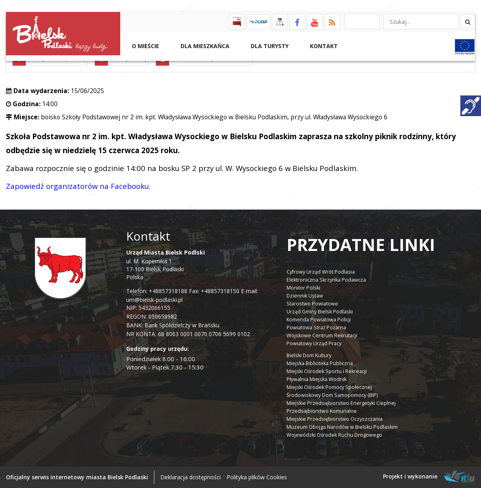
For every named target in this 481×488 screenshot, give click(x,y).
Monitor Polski (303, 287)
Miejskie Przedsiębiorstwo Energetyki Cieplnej (341, 403)
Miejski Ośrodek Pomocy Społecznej (329, 387)
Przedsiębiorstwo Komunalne (322, 411)
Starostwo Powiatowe (312, 303)
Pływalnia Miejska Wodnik (316, 379)
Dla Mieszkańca (204, 46)
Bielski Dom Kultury (309, 355)
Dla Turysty (269, 46)
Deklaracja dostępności (190, 477)
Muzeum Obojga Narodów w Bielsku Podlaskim (342, 427)
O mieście (144, 46)
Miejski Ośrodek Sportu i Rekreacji (327, 371)
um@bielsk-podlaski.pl (154, 299)
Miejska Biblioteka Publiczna (320, 363)
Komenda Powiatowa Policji (319, 319)
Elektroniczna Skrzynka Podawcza (326, 279)
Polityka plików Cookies (257, 477)
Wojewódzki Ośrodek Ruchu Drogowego (334, 435)
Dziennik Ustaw (305, 295)
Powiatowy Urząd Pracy (314, 343)
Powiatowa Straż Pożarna (316, 327)
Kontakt (323, 46)
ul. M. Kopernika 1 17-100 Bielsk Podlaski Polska (165, 265)
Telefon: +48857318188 (156, 291)
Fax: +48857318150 (214, 291)
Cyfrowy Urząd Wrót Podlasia (321, 271)
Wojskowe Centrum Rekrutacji (322, 335)
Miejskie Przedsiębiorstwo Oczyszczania (335, 419)
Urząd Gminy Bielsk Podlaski (320, 311)
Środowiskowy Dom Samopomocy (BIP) (332, 395)
